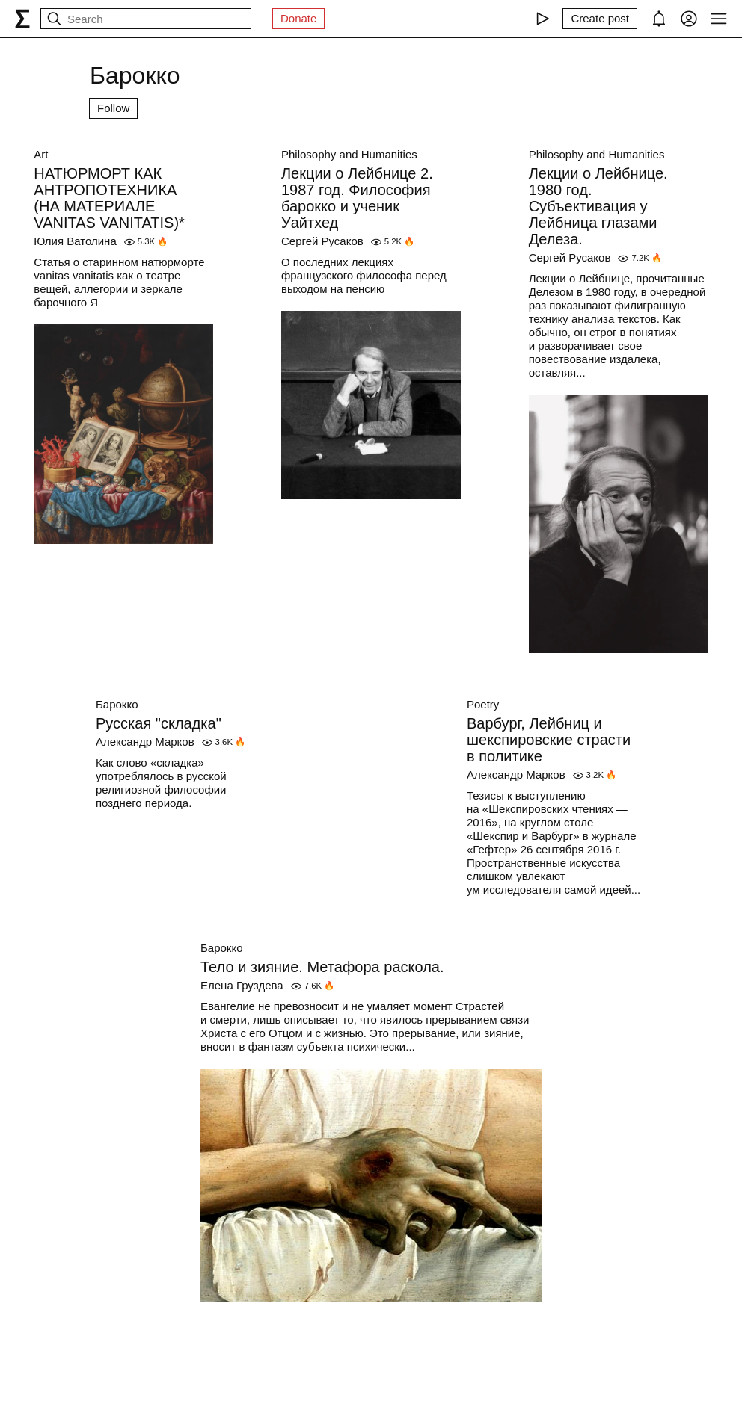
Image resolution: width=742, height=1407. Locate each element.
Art (41, 154)
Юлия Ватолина (75, 241)
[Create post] (600, 18)
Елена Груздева (241, 985)
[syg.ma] (22, 18)
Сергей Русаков (322, 241)
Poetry (483, 704)
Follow (113, 108)
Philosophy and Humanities (349, 154)
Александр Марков (145, 741)
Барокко (117, 704)
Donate (298, 18)
